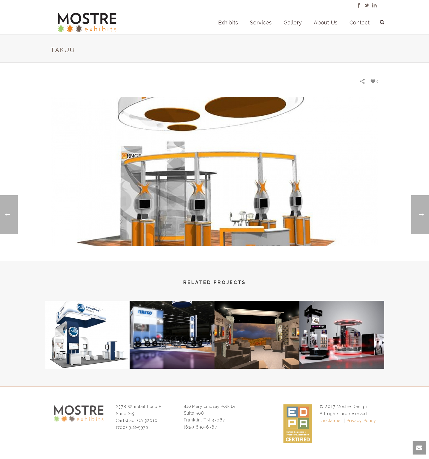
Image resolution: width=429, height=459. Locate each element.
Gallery (293, 22)
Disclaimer (331, 420)
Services (261, 22)
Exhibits (228, 22)
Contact (359, 22)
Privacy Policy (361, 420)
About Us (326, 22)
